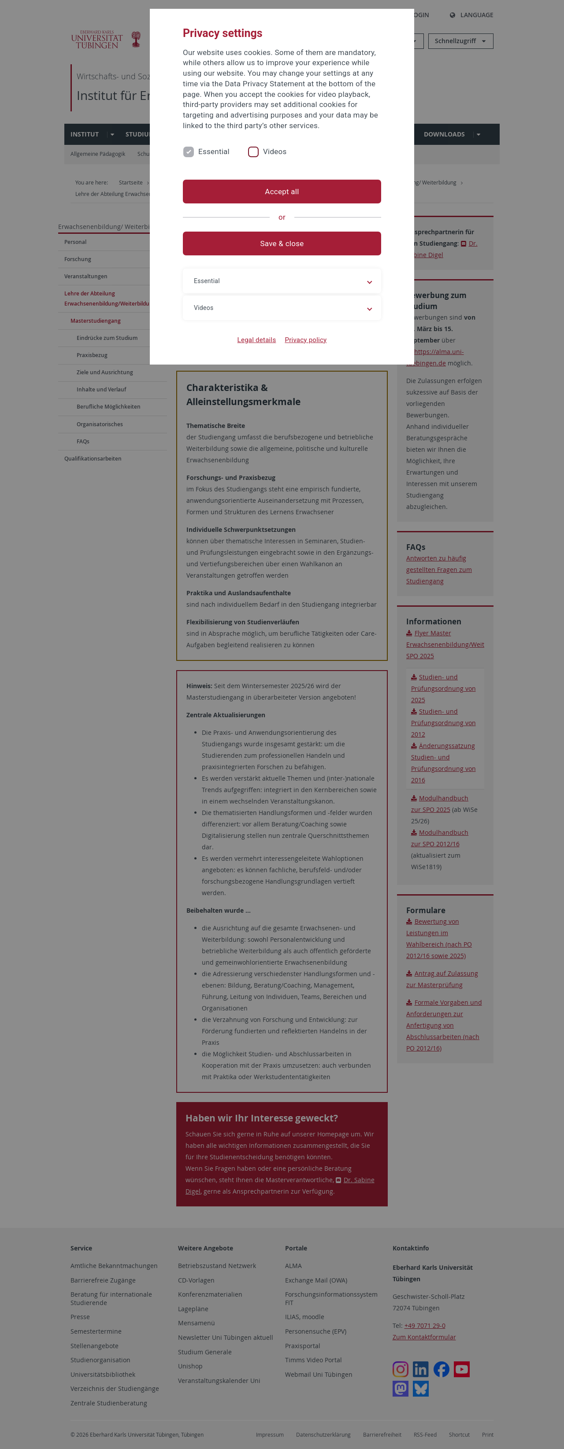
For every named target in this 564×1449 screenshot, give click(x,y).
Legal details (256, 340)
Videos (275, 151)
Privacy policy (306, 340)
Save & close (282, 243)
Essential (214, 151)
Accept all (282, 191)
